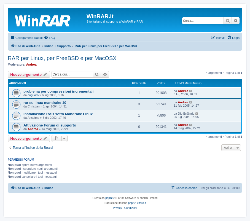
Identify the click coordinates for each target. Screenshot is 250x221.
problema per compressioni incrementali (58, 91)
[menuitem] (49, 37)
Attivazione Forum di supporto (49, 125)
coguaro (33, 95)
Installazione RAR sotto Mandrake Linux (58, 114)
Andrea (31, 64)
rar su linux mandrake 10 (44, 103)
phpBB (109, 198)
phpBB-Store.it (137, 202)
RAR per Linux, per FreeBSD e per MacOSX (62, 58)
